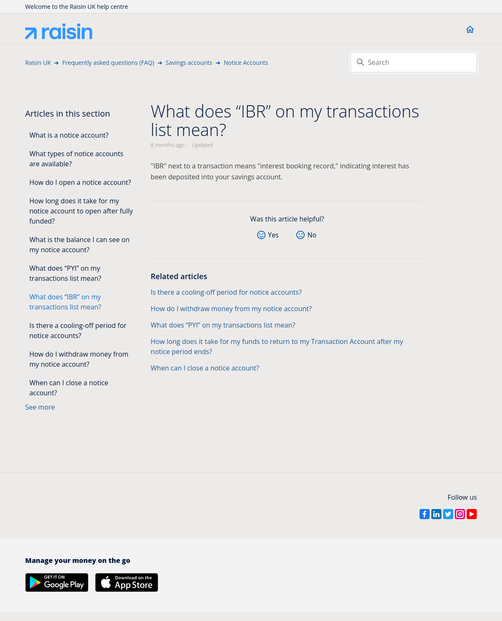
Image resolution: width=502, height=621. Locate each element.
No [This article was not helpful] (311, 235)
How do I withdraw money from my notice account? (79, 359)
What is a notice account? (69, 135)
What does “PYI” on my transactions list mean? (65, 273)
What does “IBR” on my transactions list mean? (65, 302)
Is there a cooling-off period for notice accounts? (78, 330)
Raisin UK (38, 63)
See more (40, 407)
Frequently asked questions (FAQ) (108, 63)
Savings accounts (189, 63)
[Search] (414, 62)
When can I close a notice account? (69, 387)
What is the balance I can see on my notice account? (79, 244)
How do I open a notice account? (80, 182)
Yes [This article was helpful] (273, 235)
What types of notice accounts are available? (76, 158)
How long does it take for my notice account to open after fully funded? (81, 211)
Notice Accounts (246, 63)
